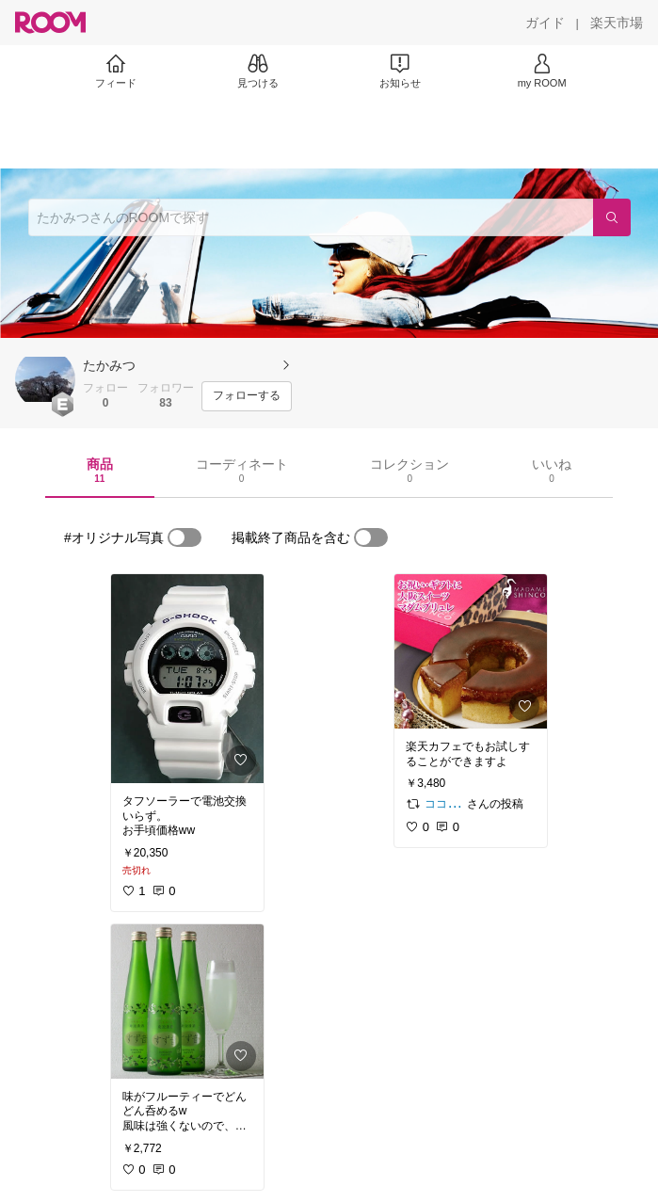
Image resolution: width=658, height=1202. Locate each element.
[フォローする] (246, 396)
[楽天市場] (616, 22)
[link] (187, 678)
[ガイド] (545, 22)
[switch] (184, 537)
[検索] (612, 217)
